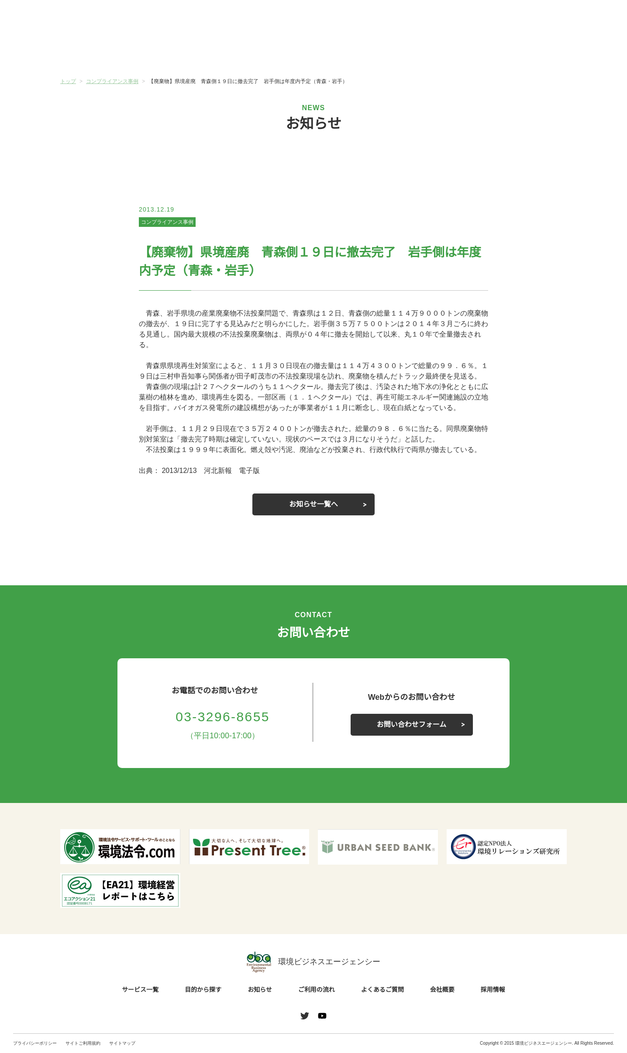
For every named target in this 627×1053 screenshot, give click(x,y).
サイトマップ (122, 1043)
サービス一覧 (102, 52)
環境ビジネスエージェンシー (313, 962)
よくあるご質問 (440, 52)
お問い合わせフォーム (412, 724)
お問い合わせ (591, 18)
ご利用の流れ (356, 52)
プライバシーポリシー (35, 1043)
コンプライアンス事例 (167, 222)
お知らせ (271, 51)
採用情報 (493, 990)
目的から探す (187, 52)
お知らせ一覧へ (313, 504)
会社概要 (524, 52)
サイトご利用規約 (82, 1043)
